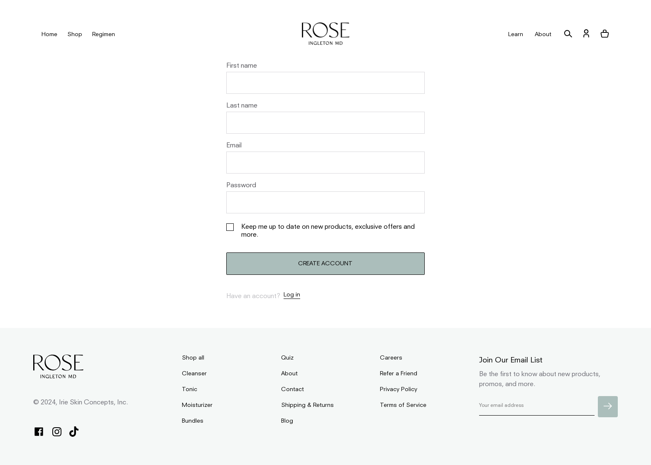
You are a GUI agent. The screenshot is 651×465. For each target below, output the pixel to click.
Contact (292, 389)
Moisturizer (197, 405)
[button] (604, 34)
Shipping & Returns (307, 405)
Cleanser (194, 374)
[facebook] (38, 432)
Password (241, 185)
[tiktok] (73, 432)
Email (234, 145)
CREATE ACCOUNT (325, 264)
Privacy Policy (398, 389)
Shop (74, 34)
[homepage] (326, 34)
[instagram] (57, 432)
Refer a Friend (398, 374)
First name (241, 66)
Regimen (103, 34)
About (543, 34)
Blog (287, 421)
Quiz (287, 358)
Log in (292, 295)
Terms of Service (403, 405)
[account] (586, 34)
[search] (568, 34)
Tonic (189, 389)
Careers (391, 358)
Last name (241, 106)
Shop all (193, 358)
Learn (515, 34)
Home (49, 34)
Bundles (192, 421)
